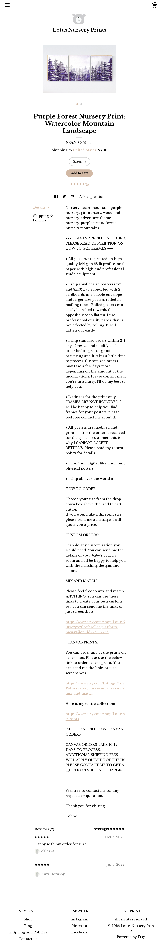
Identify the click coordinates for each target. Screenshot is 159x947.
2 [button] (81, 104)
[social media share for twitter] (65, 197)
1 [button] (77, 104)
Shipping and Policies (28, 932)
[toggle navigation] (7, 5)
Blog (28, 926)
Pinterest (79, 926)
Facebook (79, 932)
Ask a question (92, 197)
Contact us (28, 939)
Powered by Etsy (131, 937)
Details (41, 207)
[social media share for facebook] (56, 197)
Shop (28, 919)
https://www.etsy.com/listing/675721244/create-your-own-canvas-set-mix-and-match (95, 688)
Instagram (79, 919)
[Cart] (154, 6)
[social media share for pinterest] (73, 197)
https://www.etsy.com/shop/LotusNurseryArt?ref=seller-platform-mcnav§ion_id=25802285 (95, 627)
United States (84, 150)
